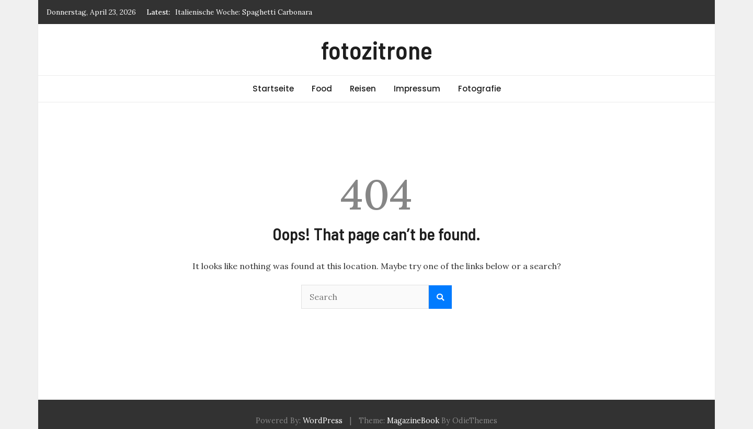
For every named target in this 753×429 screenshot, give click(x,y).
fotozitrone (376, 49)
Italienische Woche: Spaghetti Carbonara (243, 12)
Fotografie (479, 88)
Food (322, 88)
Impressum (417, 88)
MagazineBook (413, 420)
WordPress (323, 420)
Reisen (363, 88)
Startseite (273, 88)
